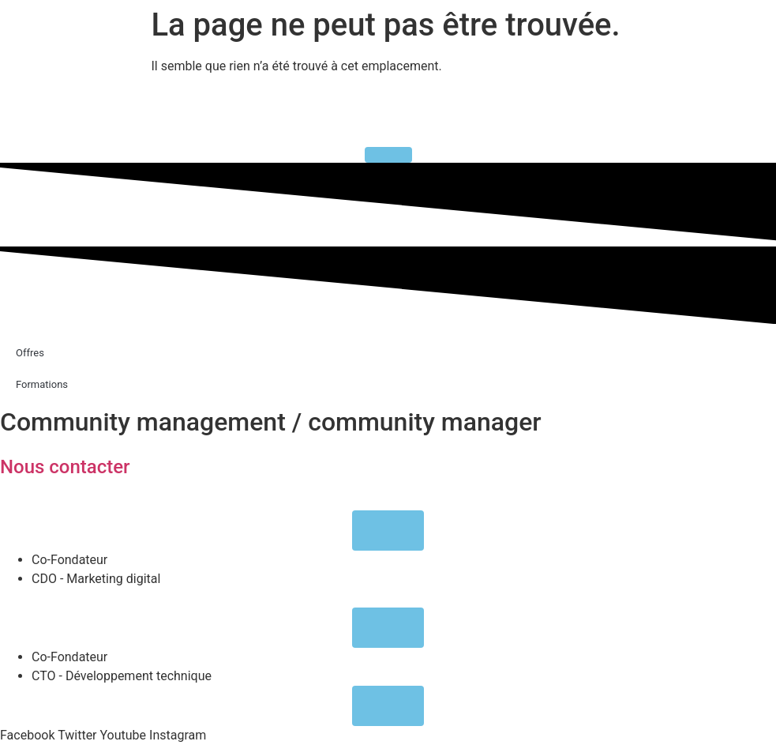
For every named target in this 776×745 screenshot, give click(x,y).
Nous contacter (65, 467)
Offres (30, 353)
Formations (42, 384)
